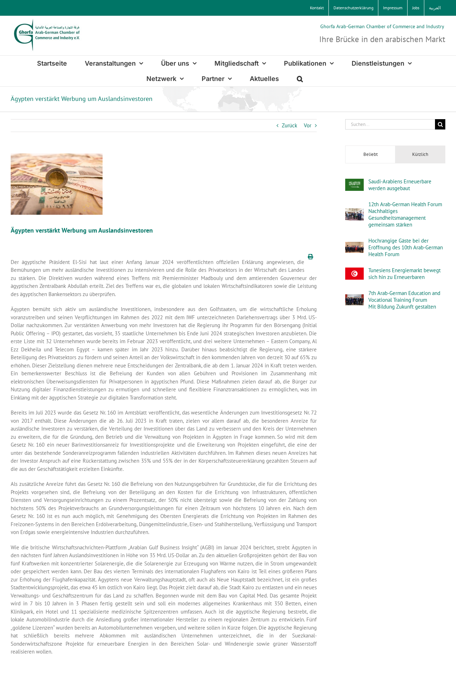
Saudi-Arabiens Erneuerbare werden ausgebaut (399, 185)
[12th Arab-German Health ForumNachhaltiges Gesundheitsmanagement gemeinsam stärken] (354, 212)
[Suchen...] (390, 124)
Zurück (289, 125)
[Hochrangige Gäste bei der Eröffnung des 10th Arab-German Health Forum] (354, 245)
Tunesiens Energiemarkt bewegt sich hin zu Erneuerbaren (404, 273)
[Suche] (440, 124)
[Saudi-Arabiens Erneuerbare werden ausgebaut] (354, 182)
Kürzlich (420, 154)
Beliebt (370, 154)
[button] (299, 78)
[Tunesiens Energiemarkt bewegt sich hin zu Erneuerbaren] (354, 271)
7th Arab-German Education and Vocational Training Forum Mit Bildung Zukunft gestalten (404, 300)
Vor (307, 125)
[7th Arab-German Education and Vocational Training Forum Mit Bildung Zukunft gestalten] (354, 298)
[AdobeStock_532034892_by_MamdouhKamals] (57, 184)
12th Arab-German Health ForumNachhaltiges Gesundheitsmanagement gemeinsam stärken (405, 214)
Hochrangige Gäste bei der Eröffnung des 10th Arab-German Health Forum (405, 247)
